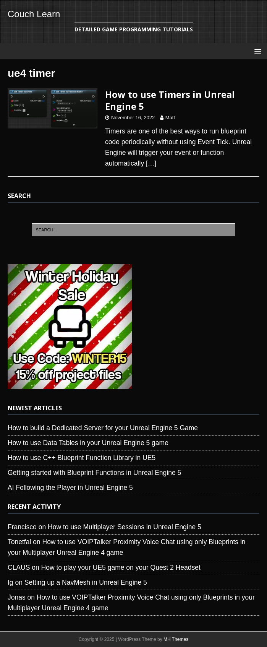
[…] (151, 163)
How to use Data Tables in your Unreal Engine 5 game (88, 443)
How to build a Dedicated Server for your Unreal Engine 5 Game (103, 428)
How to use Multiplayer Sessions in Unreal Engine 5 (124, 527)
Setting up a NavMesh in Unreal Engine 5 (85, 582)
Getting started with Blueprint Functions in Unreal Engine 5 (94, 472)
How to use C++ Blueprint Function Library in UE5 (81, 458)
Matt (170, 117)
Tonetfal (19, 542)
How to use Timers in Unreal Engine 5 (170, 100)
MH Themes (175, 639)
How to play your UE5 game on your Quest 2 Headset (121, 567)
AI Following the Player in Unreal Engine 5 (70, 487)
